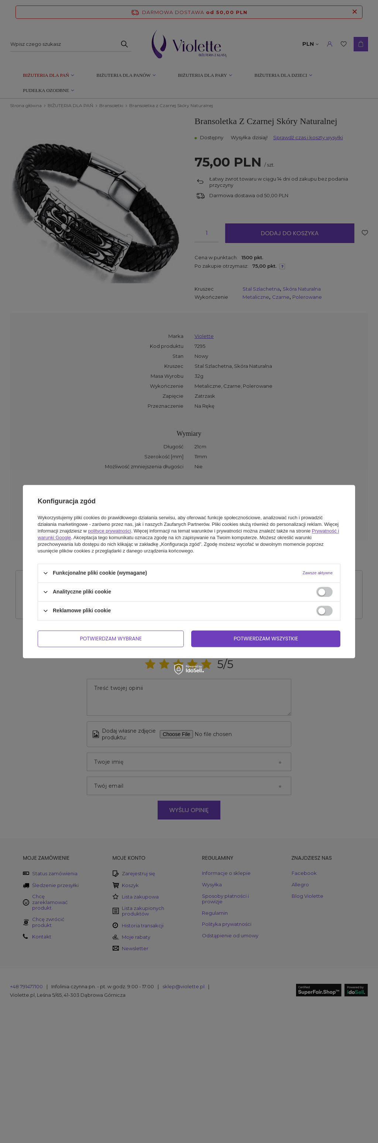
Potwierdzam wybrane (111, 638)
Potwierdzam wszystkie (266, 638)
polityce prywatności (109, 531)
